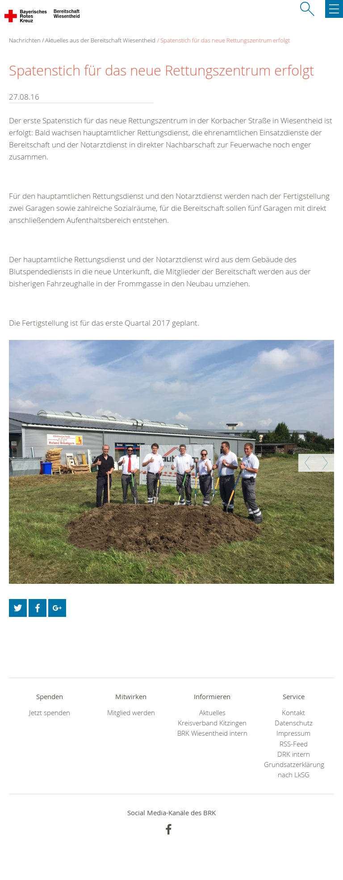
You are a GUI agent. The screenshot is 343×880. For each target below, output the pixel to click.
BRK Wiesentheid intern (212, 733)
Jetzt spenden (49, 712)
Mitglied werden (131, 712)
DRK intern (293, 754)
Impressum (293, 733)
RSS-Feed (294, 744)
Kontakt (293, 712)
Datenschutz (294, 723)
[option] (171, 462)
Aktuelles (212, 712)
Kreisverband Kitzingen (212, 723)
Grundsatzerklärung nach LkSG (293, 769)
